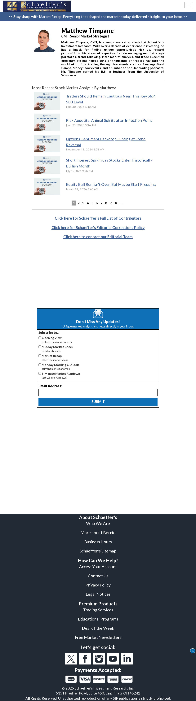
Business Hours (98, 541)
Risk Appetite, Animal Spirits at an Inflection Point (109, 120)
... (122, 203)
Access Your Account (98, 566)
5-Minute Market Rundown (61, 373)
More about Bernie (98, 532)
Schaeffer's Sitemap (98, 550)
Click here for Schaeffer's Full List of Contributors (98, 218)
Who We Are (98, 523)
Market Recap (52, 355)
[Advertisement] (98, 277)
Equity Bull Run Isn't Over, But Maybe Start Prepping (111, 184)
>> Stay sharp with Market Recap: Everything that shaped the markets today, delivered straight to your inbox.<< (98, 17)
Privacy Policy (98, 584)
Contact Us (98, 575)
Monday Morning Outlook (60, 364)
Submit (98, 402)
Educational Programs (98, 619)
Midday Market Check (57, 346)
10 (116, 203)
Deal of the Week (98, 628)
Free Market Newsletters (98, 637)
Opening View (52, 338)
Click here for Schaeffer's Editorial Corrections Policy (98, 227)
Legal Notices (98, 594)
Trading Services (98, 609)
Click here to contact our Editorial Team (98, 236)
